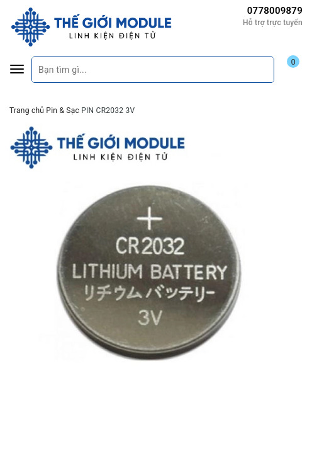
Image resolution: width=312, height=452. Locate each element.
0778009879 (275, 10)
